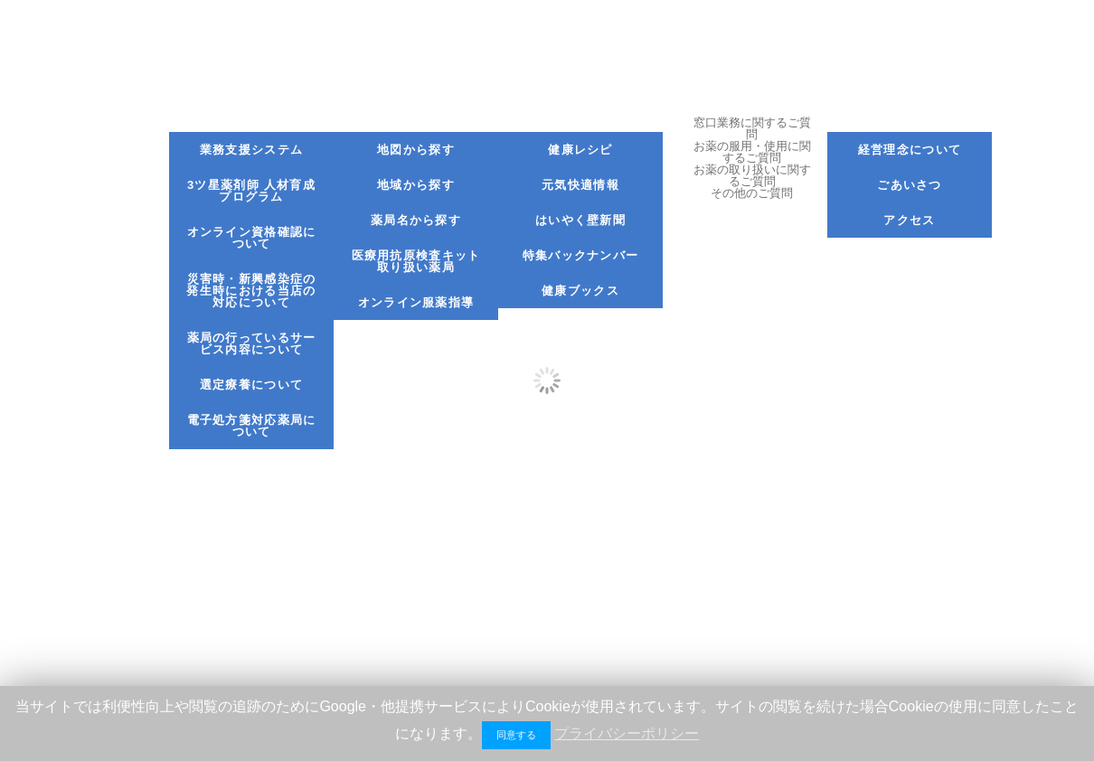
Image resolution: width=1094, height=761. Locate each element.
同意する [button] (516, 734)
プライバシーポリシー (626, 733)
